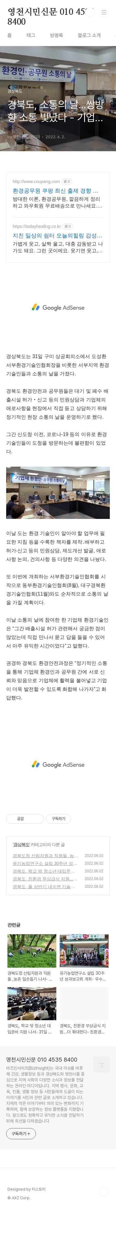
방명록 (56, 35)
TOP (104, 1238)
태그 (31, 35)
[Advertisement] (58, 241)
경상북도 (21, 890)
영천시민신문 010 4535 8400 (50, 12)
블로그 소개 (89, 35)
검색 (90, 12)
